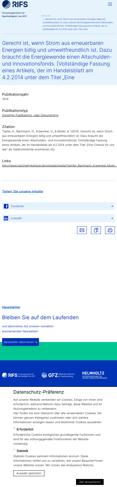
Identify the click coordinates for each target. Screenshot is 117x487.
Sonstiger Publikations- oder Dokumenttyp (30, 115)
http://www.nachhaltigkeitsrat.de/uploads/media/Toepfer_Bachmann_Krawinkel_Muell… (59, 165)
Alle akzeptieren (90, 482)
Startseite (46, 15)
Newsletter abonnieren (19, 342)
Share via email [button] (82, 230)
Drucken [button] (110, 230)
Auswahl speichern (28, 473)
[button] (96, 230)
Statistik (22, 450)
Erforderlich (25, 429)
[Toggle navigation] (110, 4)
